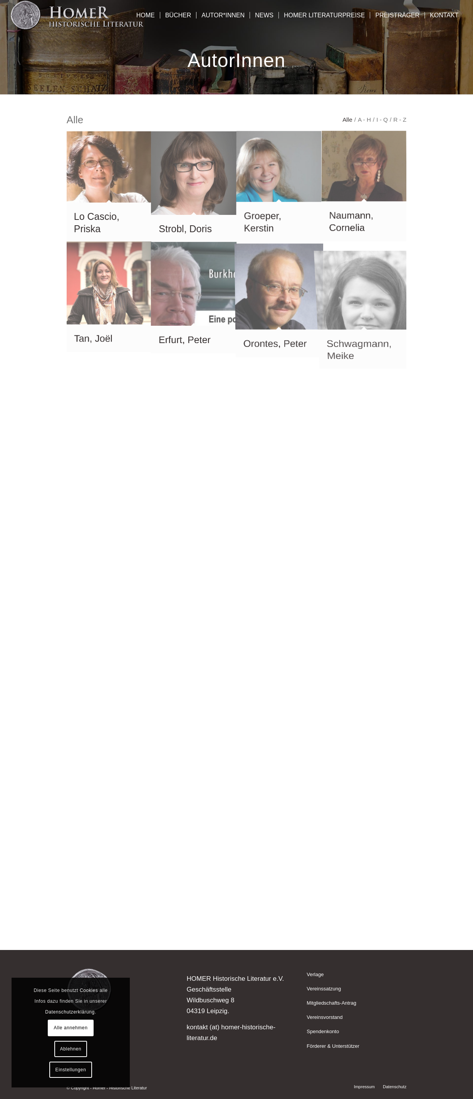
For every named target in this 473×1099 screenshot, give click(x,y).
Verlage (315, 974)
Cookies (89, 990)
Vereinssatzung (324, 989)
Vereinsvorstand (324, 1017)
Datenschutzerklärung (70, 1012)
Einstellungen (70, 1069)
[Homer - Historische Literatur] (78, 15)
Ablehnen (71, 1049)
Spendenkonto (323, 1031)
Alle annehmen (71, 1027)
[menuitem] (145, 15)
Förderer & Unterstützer (333, 1046)
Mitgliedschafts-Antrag (331, 1003)
